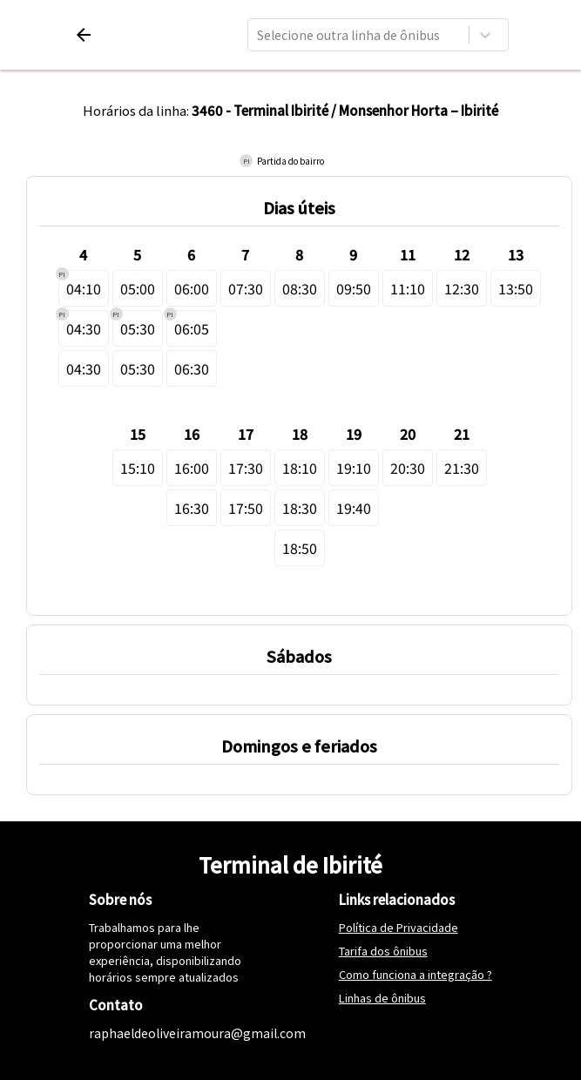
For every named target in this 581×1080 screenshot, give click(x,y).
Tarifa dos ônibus (383, 950)
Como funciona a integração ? (415, 974)
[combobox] (258, 35)
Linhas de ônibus (382, 997)
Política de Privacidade (398, 927)
